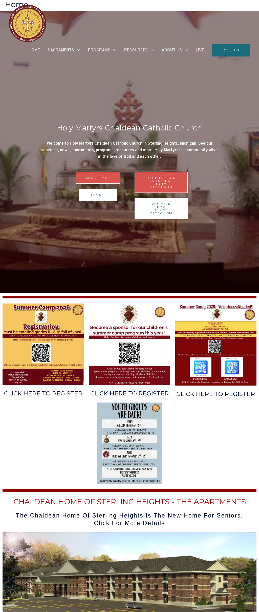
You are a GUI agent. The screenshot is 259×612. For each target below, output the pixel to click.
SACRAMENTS (61, 50)
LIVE (200, 50)
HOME (34, 50)
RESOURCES (136, 50)
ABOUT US (172, 50)
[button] (231, 50)
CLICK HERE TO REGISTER (43, 393)
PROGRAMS (99, 50)
